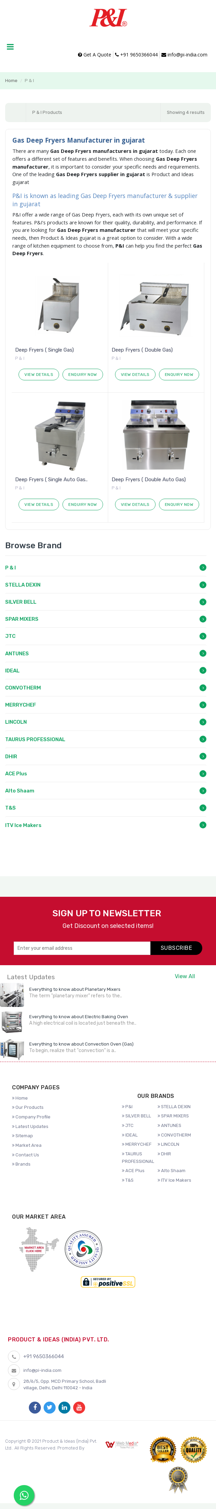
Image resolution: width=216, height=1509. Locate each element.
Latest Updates (30, 1126)
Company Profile (31, 1116)
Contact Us (25, 1154)
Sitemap (22, 1135)
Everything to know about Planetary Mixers (75, 989)
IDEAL (12, 671)
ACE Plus (16, 774)
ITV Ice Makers (23, 825)
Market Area (27, 1145)
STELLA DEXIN (23, 585)
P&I (127, 1106)
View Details (38, 374)
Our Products (28, 1107)
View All (185, 976)
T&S (10, 808)
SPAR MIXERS (21, 619)
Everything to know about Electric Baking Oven (78, 1016)
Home (11, 80)
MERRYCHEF (20, 705)
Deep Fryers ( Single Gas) (44, 350)
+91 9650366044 (136, 54)
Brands (21, 1164)
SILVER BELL (20, 602)
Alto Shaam (19, 791)
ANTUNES (17, 654)
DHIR (11, 756)
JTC (10, 636)
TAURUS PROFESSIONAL (35, 739)
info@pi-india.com (184, 54)
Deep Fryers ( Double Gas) (142, 350)
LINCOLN (16, 722)
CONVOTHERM (23, 688)
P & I (10, 568)
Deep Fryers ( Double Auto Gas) (149, 479)
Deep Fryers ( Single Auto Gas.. (51, 479)
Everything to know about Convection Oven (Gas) (81, 1044)
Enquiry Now (82, 374)
